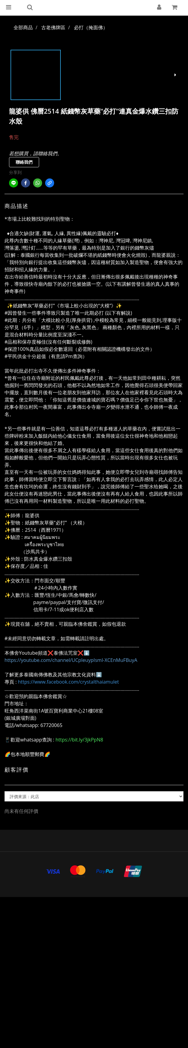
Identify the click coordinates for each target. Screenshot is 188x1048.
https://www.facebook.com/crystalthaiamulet (68, 681)
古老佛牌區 (53, 27)
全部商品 (23, 27)
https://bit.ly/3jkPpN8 (79, 739)
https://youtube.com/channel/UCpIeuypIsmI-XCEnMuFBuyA (71, 660)
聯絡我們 (24, 162)
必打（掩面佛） (91, 27)
